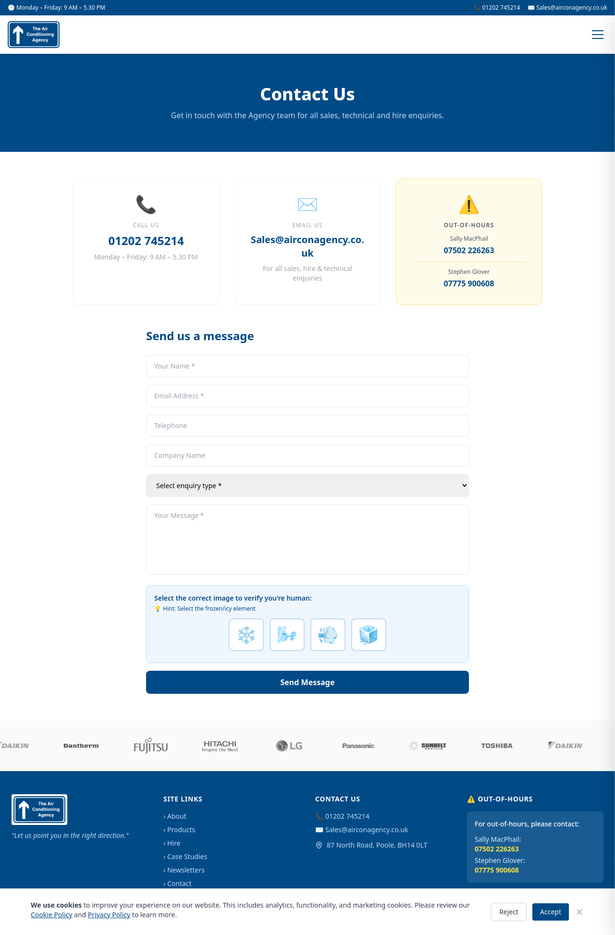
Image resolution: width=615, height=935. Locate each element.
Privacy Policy (109, 914)
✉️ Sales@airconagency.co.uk (567, 8)
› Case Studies (185, 856)
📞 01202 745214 (497, 8)
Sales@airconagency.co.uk (307, 246)
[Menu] (597, 34)
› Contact (177, 883)
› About (174, 816)
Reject (508, 911)
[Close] (579, 912)
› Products (179, 829)
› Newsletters (184, 869)
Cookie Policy (51, 914)
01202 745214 (146, 240)
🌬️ (287, 634)
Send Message (308, 682)
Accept (550, 911)
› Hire (171, 843)
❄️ (246, 634)
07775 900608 (469, 283)
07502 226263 (469, 250)
